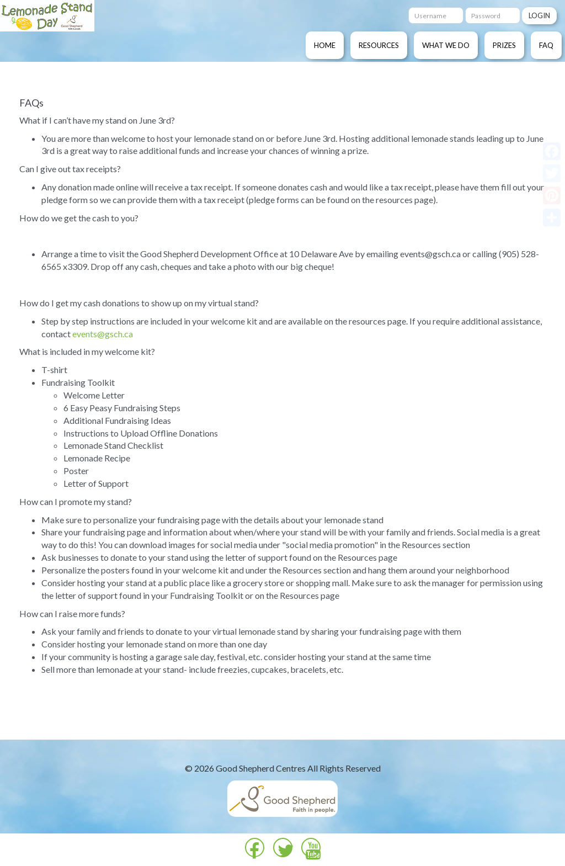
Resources (379, 45)
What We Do (446, 45)
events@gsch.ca (102, 333)
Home (324, 45)
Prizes (504, 45)
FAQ (546, 45)
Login (539, 15)
